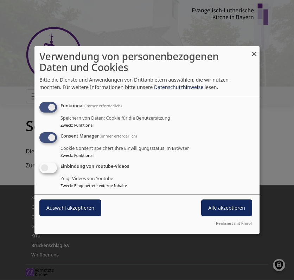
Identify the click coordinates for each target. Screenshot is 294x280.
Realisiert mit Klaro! (234, 223)
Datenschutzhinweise (178, 87)
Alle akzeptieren (226, 207)
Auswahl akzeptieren (70, 207)
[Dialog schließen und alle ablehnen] (254, 50)
